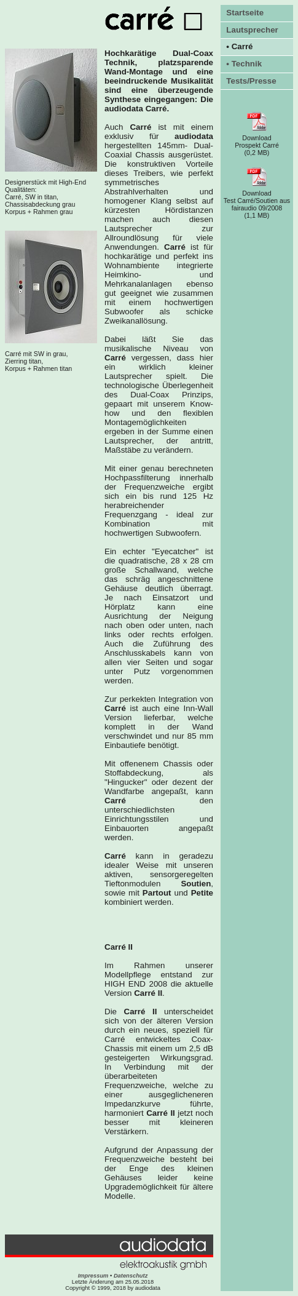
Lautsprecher (252, 29)
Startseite (245, 12)
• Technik (244, 63)
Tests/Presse (251, 80)
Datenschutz (130, 1276)
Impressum (93, 1276)
